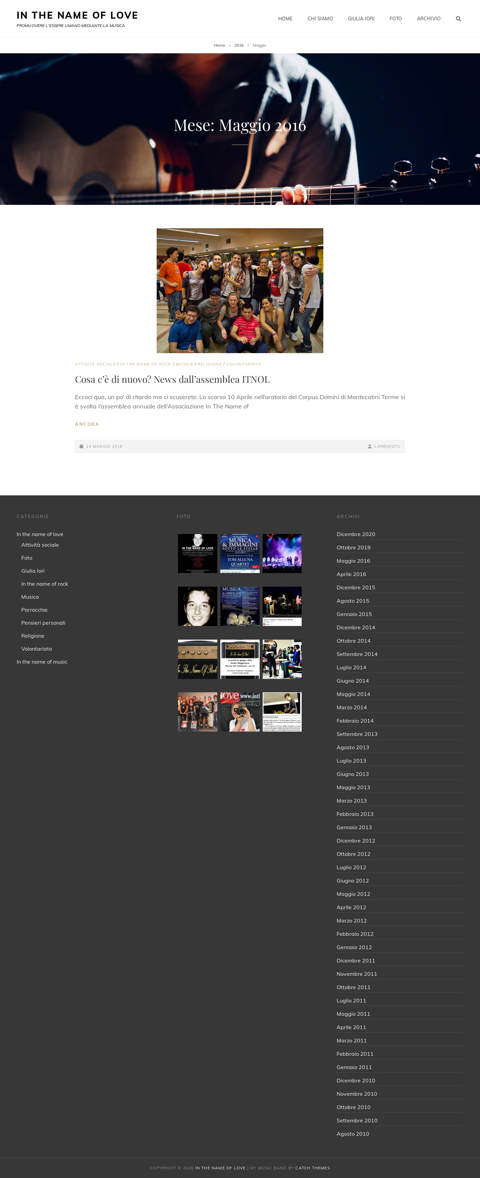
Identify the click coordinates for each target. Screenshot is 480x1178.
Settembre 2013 (357, 734)
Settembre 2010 (357, 1120)
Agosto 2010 (353, 1133)
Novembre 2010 (357, 1093)
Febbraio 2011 (355, 1053)
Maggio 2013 (353, 787)
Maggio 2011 (353, 1013)
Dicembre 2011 (356, 960)
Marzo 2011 (352, 1040)
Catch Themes (312, 1167)
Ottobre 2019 (354, 547)
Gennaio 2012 (354, 947)
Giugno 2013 (353, 774)
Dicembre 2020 (356, 534)
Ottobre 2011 (354, 987)
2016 (239, 45)
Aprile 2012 (351, 907)
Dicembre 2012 (356, 840)
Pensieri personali (43, 622)
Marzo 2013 (352, 800)
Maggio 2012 (353, 893)
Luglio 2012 (351, 867)
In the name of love (40, 534)
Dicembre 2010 (356, 1080)
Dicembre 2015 (356, 587)
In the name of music (42, 661)
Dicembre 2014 (356, 627)
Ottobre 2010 (354, 1107)
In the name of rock (146, 363)
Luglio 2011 (351, 1000)
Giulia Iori (361, 19)
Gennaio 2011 (354, 1067)
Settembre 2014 (357, 654)
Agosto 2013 (353, 747)
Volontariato (243, 363)
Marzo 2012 (352, 920)
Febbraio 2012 (355, 933)
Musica (184, 363)
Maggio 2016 (353, 560)
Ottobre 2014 (354, 640)
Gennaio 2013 (354, 827)
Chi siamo (320, 19)
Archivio (429, 19)
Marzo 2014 (352, 707)
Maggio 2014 (353, 694)
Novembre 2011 (357, 973)
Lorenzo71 (387, 446)
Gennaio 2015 (354, 614)
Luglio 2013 (351, 760)
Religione (210, 363)
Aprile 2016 (351, 574)
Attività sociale (95, 363)
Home (285, 19)
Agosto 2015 (353, 600)
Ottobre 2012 (354, 854)
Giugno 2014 (353, 680)
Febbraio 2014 (355, 720)
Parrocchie (34, 609)
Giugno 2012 (353, 880)
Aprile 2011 (351, 1027)
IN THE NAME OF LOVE (78, 15)
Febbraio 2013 (355, 814)
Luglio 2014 (351, 667)
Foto (396, 19)
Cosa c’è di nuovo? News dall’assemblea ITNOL (172, 379)
